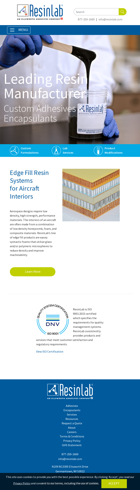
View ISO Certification (49, 351)
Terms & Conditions (72, 436)
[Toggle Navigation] (18, 30)
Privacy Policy (71, 440)
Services (68, 152)
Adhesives (72, 406)
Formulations (29, 152)
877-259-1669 (86, 19)
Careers (72, 432)
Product (110, 148)
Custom (26, 148)
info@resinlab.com (110, 19)
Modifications (113, 152)
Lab (65, 148)
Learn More (32, 271)
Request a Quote (72, 423)
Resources (71, 419)
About (72, 427)
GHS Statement (72, 445)
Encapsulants (71, 410)
